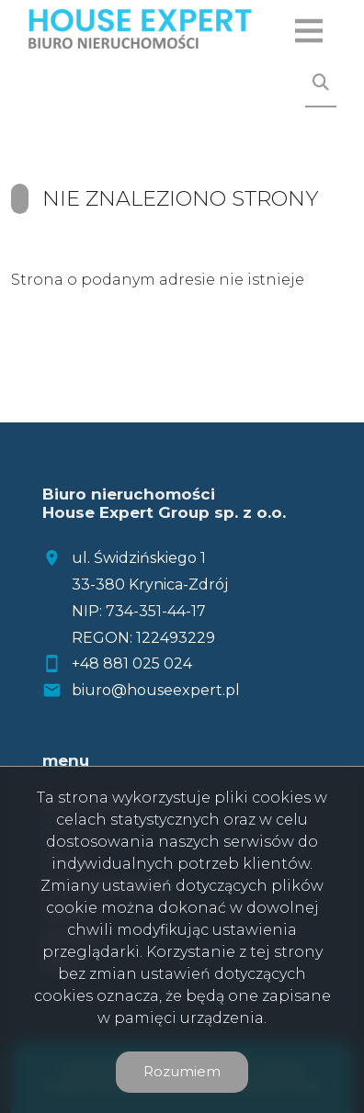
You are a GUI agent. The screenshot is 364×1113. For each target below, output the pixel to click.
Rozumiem (182, 1071)
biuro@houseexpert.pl (156, 690)
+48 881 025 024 (132, 663)
